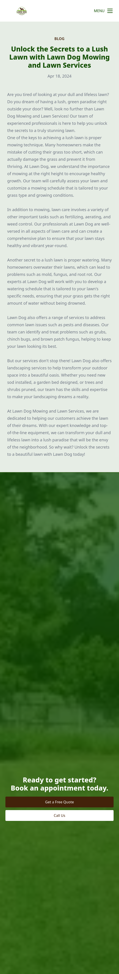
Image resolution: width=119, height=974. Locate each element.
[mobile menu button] (110, 10)
